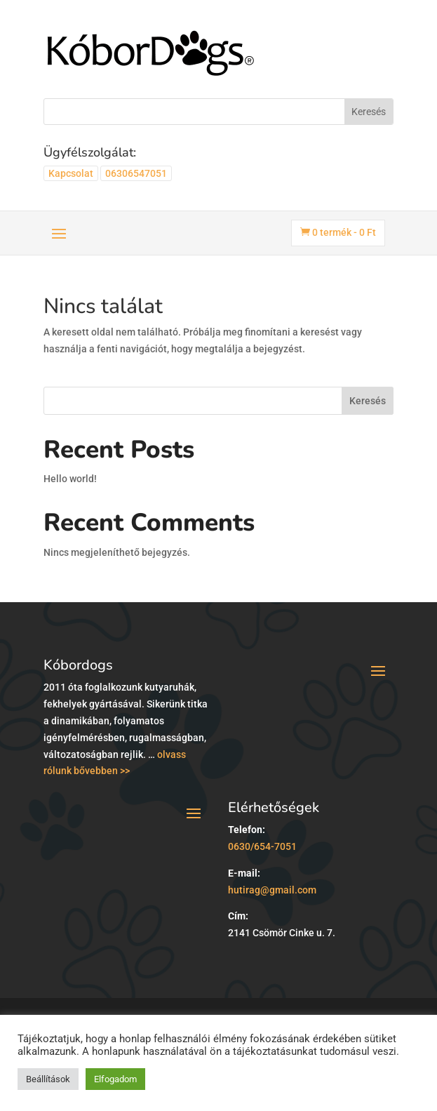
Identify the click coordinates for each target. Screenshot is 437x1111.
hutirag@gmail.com (272, 890)
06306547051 (136, 173)
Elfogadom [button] (115, 1079)
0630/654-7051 (262, 846)
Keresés (367, 400)
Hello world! (70, 478)
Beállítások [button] (48, 1079)
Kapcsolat (70, 173)
